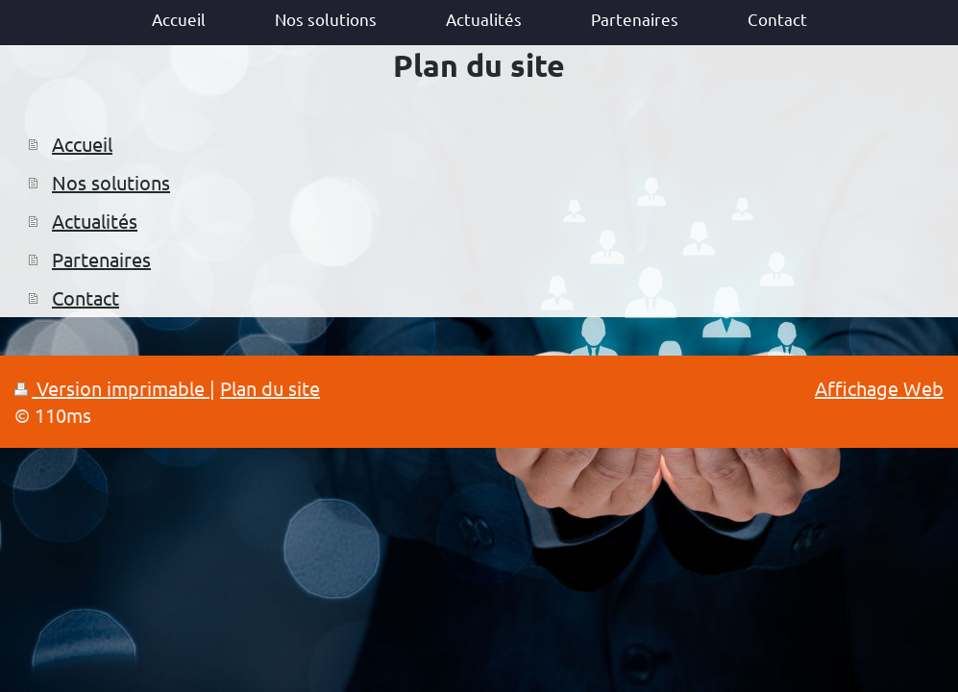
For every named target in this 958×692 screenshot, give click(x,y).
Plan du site (270, 388)
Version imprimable (111, 388)
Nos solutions (111, 182)
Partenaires (101, 259)
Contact (85, 297)
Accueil (82, 144)
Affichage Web (879, 388)
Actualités (94, 221)
